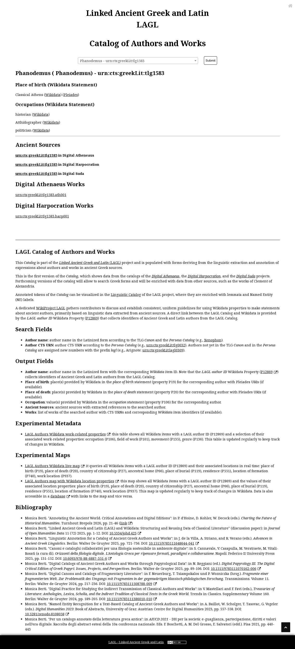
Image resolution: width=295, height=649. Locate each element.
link (123, 523)
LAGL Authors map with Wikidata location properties (69, 481)
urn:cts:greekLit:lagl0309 (162, 350)
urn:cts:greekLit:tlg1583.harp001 (42, 216)
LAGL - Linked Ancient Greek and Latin (136, 642)
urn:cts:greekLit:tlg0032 (165, 345)
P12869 (92, 318)
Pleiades (71, 94)
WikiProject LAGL (50, 308)
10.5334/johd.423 (123, 533)
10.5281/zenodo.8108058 (44, 614)
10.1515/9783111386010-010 (129, 599)
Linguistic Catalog (126, 294)
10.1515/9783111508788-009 (129, 583)
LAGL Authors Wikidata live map (52, 466)
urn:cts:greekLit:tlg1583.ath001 (40, 194)
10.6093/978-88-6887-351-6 (85, 558)
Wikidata (52, 94)
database (57, 496)
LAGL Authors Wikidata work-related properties (65, 434)
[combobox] (138, 60)
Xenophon (212, 340)
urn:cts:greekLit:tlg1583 (36, 155)
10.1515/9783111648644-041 (171, 543)
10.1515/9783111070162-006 (233, 568)
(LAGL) (90, 262)
